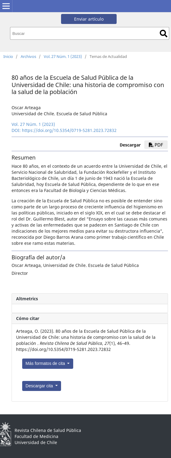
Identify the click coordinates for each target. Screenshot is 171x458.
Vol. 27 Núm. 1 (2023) (63, 56)
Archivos (28, 56)
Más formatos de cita (46, 363)
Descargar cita (40, 385)
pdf (156, 145)
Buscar (163, 33)
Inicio (8, 56)
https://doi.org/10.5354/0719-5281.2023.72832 (69, 130)
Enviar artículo (89, 19)
